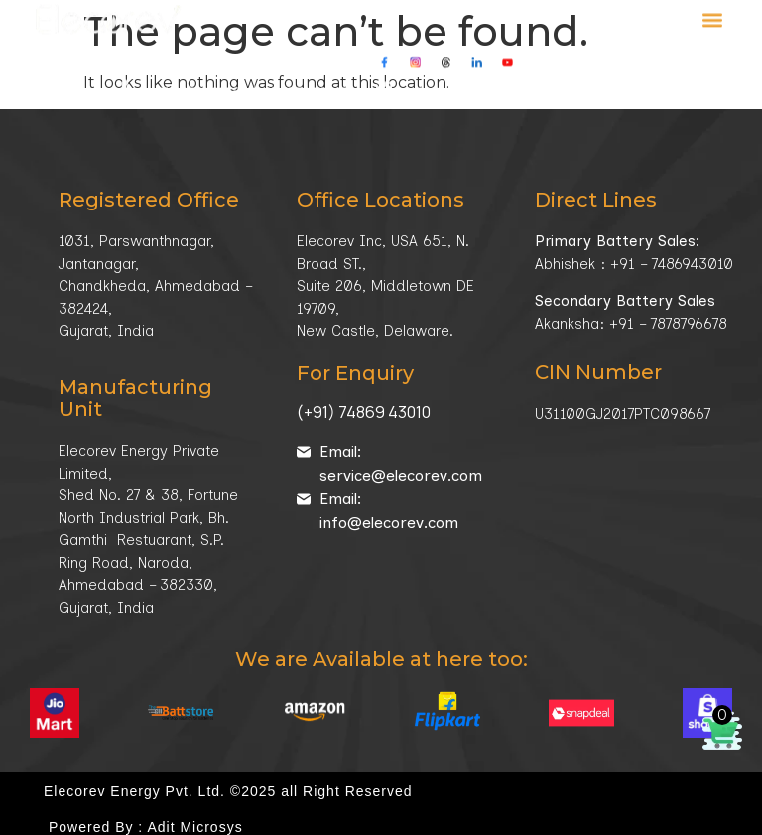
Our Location (606, 78)
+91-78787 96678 (307, 78)
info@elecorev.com (461, 78)
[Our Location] (544, 77)
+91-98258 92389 (199, 78)
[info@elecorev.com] (384, 76)
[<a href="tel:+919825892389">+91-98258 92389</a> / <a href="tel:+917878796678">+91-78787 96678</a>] (127, 77)
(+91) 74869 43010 (364, 412)
